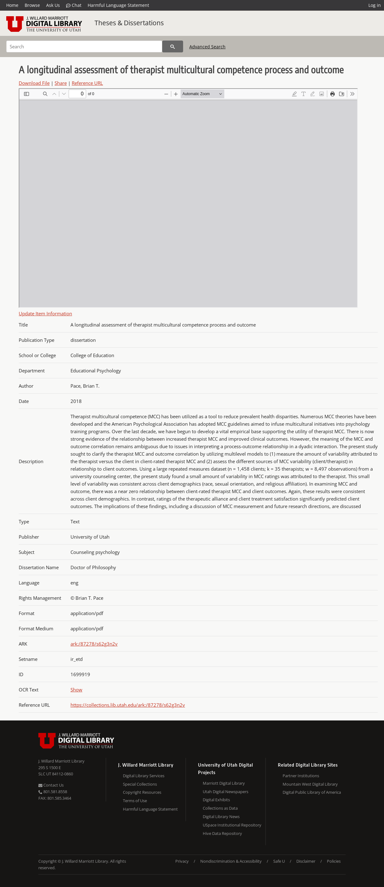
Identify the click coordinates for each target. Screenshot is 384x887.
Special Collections (140, 784)
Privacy (182, 861)
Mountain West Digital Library (310, 784)
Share (61, 83)
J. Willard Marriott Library (61, 761)
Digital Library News (221, 816)
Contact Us (51, 785)
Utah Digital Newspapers (225, 791)
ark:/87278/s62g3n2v (94, 644)
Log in (374, 5)
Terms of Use (135, 800)
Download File (34, 83)
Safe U (279, 861)
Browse (32, 5)
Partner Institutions (301, 775)
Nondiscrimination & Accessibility (231, 861)
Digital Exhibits (216, 799)
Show (76, 689)
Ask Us (53, 5)
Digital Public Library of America (312, 792)
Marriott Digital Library (224, 783)
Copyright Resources (142, 792)
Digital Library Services (143, 775)
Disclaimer (305, 861)
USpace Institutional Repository (232, 825)
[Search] (84, 46)
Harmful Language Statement (118, 5)
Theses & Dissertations (129, 22)
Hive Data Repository (222, 833)
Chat (73, 5)
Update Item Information (45, 313)
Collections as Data (220, 808)
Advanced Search (207, 47)
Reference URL (87, 83)
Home (12, 5)
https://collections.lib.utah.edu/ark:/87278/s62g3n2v (127, 705)
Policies (334, 861)
